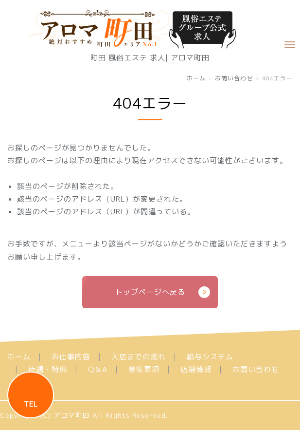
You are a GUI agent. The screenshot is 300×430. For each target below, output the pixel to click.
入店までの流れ (138, 357)
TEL (31, 404)
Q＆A (97, 369)
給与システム (210, 357)
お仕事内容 (71, 357)
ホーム (196, 78)
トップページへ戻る (150, 292)
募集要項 (143, 369)
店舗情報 (196, 369)
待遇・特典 (47, 369)
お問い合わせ (234, 78)
